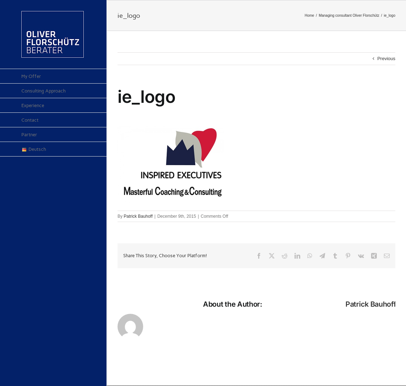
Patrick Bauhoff (138, 216)
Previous (386, 58)
